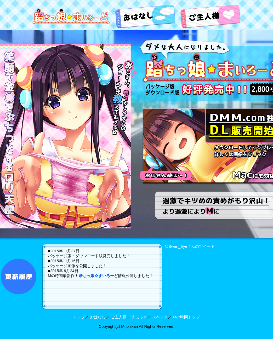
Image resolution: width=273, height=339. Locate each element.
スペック (160, 317)
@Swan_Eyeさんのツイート (189, 246)
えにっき (139, 317)
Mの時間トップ (186, 317)
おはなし (98, 317)
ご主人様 (119, 317)
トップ (79, 317)
